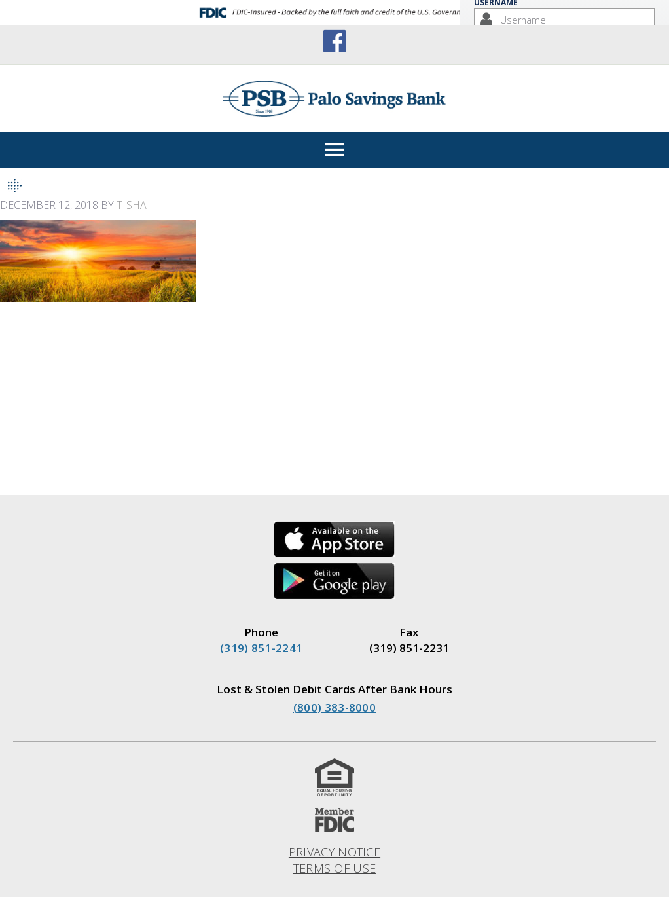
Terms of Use (334, 868)
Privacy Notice (334, 852)
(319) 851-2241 (261, 647)
